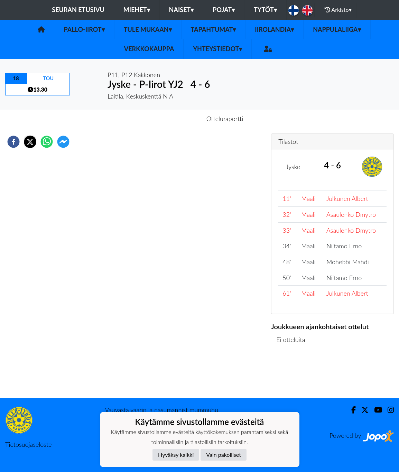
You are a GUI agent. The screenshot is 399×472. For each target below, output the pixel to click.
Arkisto (338, 10)
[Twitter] (362, 410)
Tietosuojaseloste (28, 444)
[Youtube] (375, 410)
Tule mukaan (148, 29)
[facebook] (13, 142)
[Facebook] (351, 410)
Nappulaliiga (337, 29)
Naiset (181, 9)
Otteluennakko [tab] (175, 118)
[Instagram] (388, 410)
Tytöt (265, 9)
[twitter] (30, 142)
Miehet (136, 9)
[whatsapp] (46, 142)
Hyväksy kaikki (176, 454)
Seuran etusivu (78, 9)
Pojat (224, 9)
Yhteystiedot (217, 49)
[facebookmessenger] (63, 142)
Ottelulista (293, 374)
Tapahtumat (213, 29)
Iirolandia (274, 29)
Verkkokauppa (149, 49)
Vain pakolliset (223, 454)
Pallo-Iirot (84, 29)
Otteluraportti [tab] (224, 118)
